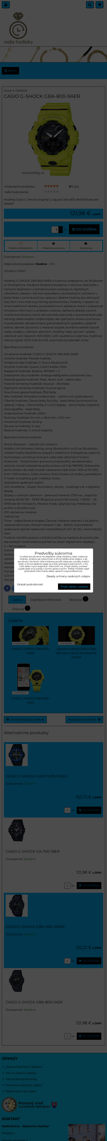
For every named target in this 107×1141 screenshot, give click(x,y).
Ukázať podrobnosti (30, 584)
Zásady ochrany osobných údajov (68, 576)
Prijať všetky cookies (74, 586)
